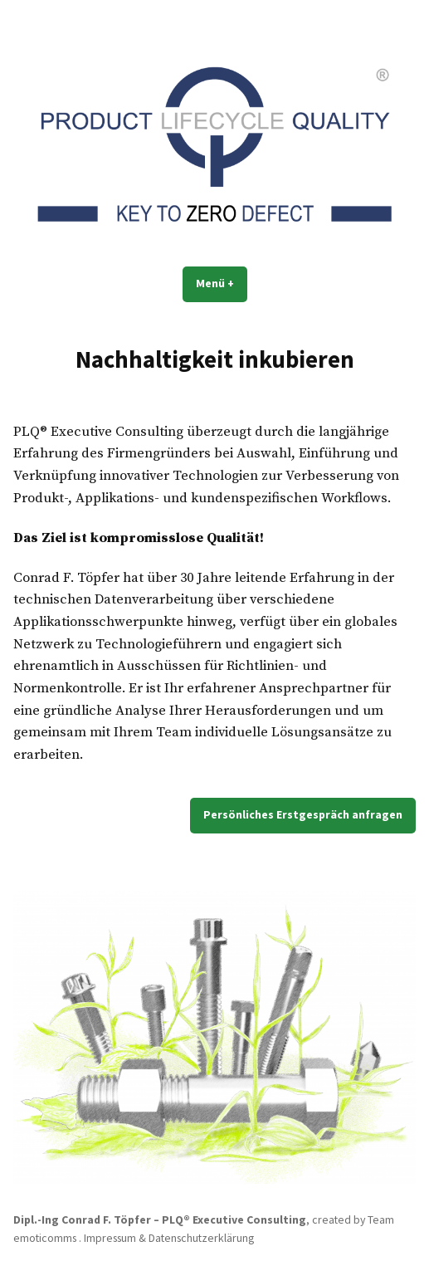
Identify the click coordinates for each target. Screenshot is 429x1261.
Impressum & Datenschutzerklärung (169, 1237)
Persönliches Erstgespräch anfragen (302, 814)
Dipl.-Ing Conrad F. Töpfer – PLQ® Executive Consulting (159, 1219)
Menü (221, 283)
